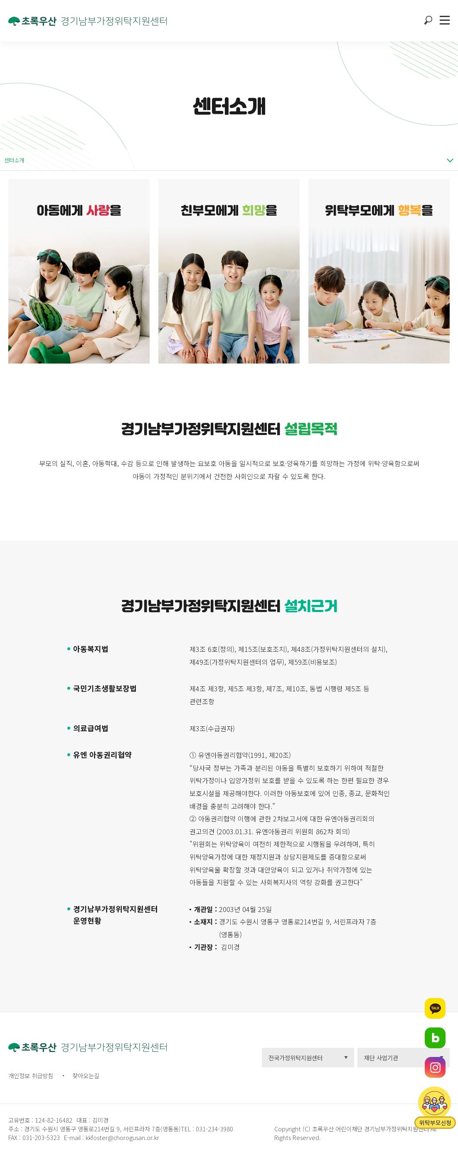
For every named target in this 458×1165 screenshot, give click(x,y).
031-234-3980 (213, 1128)
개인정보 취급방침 (30, 1075)
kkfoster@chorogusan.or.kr (122, 1137)
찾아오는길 (85, 1075)
